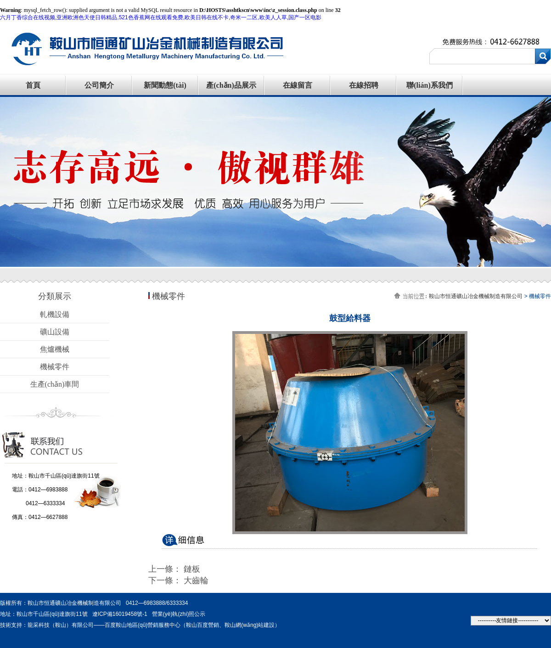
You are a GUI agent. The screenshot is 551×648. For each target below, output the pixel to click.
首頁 (33, 85)
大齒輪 (196, 580)
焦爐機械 (54, 349)
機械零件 (54, 367)
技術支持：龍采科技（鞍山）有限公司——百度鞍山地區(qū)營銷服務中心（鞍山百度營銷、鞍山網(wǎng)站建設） (140, 625)
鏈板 (192, 569)
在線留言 (297, 85)
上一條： (166, 569)
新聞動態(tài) (165, 85)
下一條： (166, 580)
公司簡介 (99, 85)
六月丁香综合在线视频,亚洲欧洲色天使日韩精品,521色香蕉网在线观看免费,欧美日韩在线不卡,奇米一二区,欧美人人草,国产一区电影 (160, 17)
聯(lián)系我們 (429, 85)
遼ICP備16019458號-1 (119, 614)
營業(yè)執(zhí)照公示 (179, 614)
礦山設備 (54, 332)
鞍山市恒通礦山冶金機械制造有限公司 (476, 296)
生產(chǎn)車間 (54, 384)
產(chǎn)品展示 (231, 85)
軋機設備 (54, 314)
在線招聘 (363, 85)
